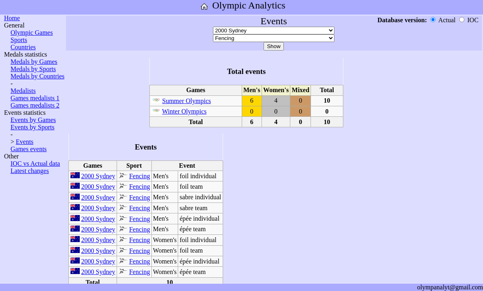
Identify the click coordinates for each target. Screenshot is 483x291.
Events (25, 141)
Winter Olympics (184, 111)
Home (12, 18)
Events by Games (33, 119)
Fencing (139, 176)
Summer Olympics (186, 100)
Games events (29, 149)
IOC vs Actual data (35, 163)
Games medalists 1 (35, 98)
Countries (23, 47)
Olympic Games (32, 32)
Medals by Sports (33, 68)
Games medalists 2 (35, 105)
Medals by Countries (37, 76)
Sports (19, 39)
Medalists (23, 90)
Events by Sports (32, 127)
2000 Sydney (98, 176)
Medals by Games (34, 61)
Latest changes (30, 170)
